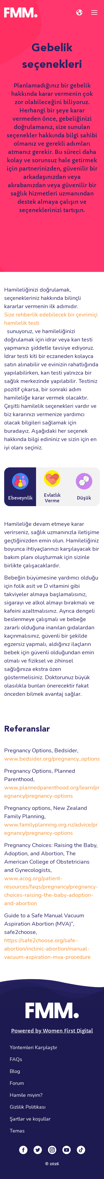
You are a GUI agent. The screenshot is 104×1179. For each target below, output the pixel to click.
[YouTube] (66, 1150)
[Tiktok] (81, 1150)
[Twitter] (38, 1150)
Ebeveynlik (20, 487)
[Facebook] (23, 1150)
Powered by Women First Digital (52, 1031)
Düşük (84, 487)
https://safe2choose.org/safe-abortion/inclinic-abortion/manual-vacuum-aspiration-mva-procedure (47, 949)
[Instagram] (52, 1150)
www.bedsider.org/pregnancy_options (52, 759)
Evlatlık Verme (52, 486)
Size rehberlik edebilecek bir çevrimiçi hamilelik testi (51, 319)
